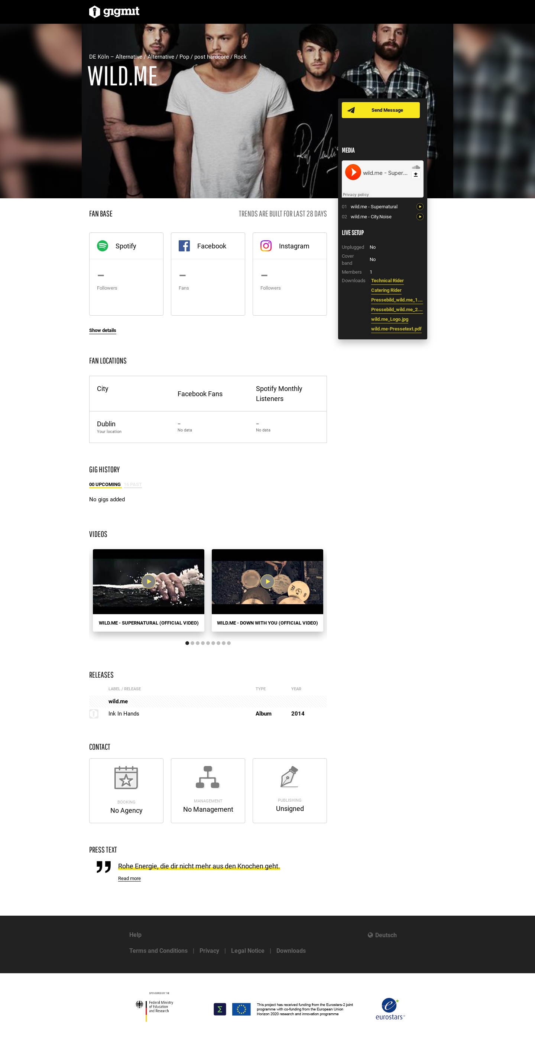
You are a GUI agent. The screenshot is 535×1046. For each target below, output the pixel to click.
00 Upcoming (105, 484)
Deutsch (386, 935)
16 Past (133, 484)
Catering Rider (386, 290)
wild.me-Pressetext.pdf (396, 329)
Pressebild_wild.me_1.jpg (397, 300)
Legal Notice (248, 950)
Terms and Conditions (158, 950)
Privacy (209, 950)
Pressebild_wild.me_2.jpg (397, 309)
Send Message (387, 110)
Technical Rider (387, 280)
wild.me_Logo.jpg (389, 319)
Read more (129, 878)
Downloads (291, 950)
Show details (102, 330)
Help (135, 934)
